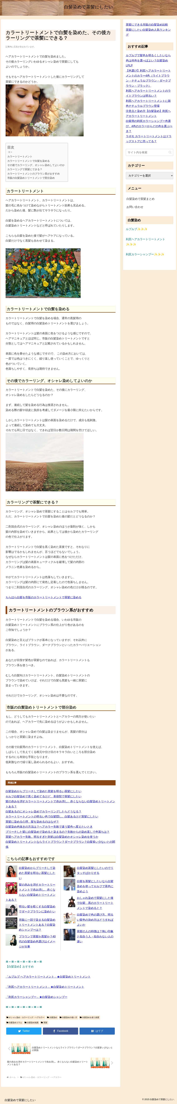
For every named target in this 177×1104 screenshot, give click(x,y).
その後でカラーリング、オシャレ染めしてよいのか (36, 165)
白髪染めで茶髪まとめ (140, 198)
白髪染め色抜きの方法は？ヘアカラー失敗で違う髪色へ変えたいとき (49, 826)
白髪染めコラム (14, 1022)
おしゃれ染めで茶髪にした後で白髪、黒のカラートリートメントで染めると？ (95, 903)
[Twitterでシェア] (23, 1031)
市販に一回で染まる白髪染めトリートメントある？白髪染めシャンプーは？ (37, 924)
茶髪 (44, 1022)
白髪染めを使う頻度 (89, 1017)
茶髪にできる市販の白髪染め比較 (147, 24)
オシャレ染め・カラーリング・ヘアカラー (26, 1017)
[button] (170, 152)
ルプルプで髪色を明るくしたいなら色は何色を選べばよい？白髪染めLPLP (148, 60)
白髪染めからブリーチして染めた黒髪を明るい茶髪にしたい (43, 791)
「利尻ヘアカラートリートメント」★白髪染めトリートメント (45, 986)
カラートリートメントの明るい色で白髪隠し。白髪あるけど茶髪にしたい (52, 816)
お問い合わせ (134, 207)
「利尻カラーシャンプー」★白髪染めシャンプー (37, 997)
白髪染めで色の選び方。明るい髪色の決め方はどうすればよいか (95, 919)
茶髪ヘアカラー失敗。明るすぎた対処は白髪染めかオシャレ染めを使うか (52, 836)
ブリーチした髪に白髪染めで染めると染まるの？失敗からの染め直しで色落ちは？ (57, 831)
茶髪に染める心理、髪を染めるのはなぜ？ (32, 821)
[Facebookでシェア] (60, 1031)
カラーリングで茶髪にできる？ (24, 169)
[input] (149, 152)
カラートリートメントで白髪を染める (28, 160)
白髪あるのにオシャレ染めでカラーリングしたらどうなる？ (43, 811)
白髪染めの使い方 (68, 1017)
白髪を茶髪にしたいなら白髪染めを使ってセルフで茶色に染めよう (95, 886)
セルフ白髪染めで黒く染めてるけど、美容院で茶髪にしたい (43, 796)
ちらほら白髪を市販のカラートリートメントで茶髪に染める (43, 597)
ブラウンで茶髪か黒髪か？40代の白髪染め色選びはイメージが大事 (37, 941)
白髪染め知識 (31, 1022)
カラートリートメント (19, 156)
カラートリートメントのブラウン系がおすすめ (33, 173)
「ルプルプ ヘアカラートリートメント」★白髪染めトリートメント (48, 976)
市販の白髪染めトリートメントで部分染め (31, 177)
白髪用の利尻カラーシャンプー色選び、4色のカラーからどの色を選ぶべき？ (149, 126)
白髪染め (52, 1017)
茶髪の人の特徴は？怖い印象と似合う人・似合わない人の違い (95, 936)
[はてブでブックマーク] (97, 1031)
